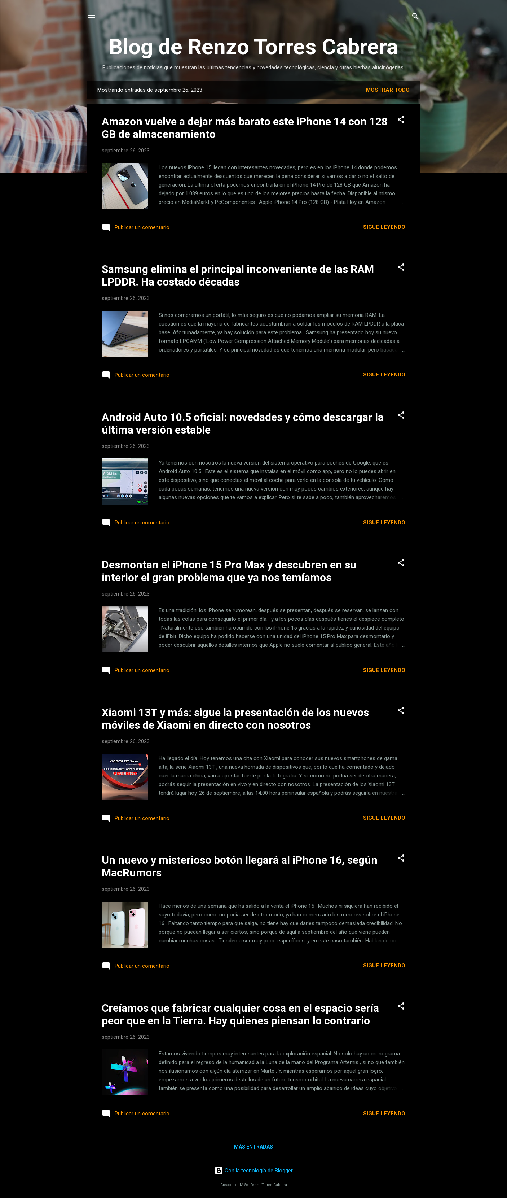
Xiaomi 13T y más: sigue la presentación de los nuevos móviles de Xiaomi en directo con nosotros (235, 718)
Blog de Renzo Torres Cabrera (253, 47)
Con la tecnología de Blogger (254, 1170)
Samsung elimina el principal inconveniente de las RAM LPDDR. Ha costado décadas (238, 275)
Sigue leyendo (384, 227)
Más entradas (253, 1147)
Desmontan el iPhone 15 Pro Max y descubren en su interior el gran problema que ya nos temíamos (229, 571)
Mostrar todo (388, 90)
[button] (401, 120)
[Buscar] (415, 17)
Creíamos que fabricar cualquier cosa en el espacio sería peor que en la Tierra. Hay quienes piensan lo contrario (240, 1014)
